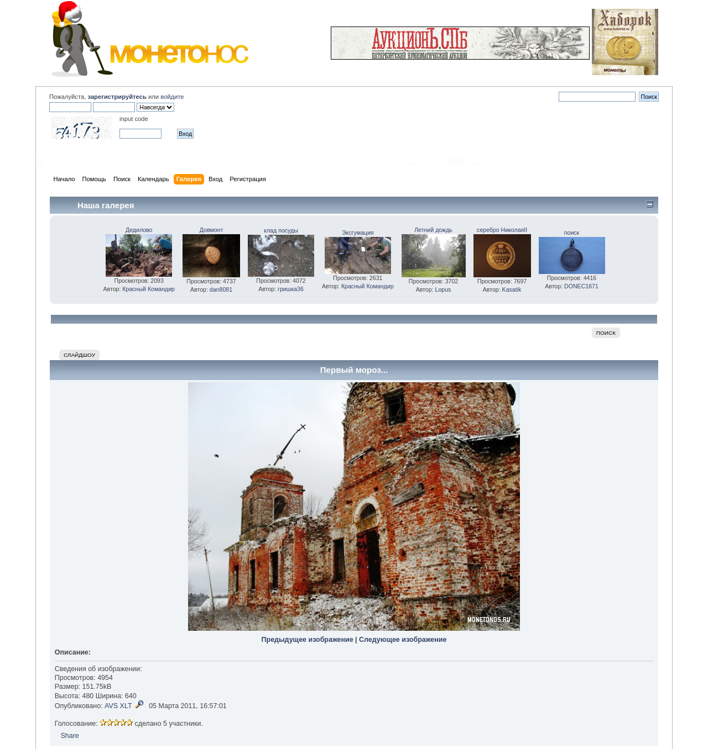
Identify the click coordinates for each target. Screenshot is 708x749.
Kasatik (512, 289)
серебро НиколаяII (502, 229)
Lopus (443, 289)
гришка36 (291, 289)
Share (69, 736)
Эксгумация (358, 232)
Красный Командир (148, 289)
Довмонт (211, 229)
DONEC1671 (581, 286)
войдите (172, 96)
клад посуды (281, 230)
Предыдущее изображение (307, 639)
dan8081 (221, 289)
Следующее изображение (402, 639)
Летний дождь (433, 229)
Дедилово (139, 229)
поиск (571, 232)
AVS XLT (118, 706)
